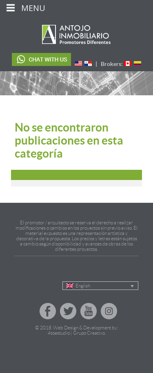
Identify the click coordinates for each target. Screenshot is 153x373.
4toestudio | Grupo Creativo (76, 333)
